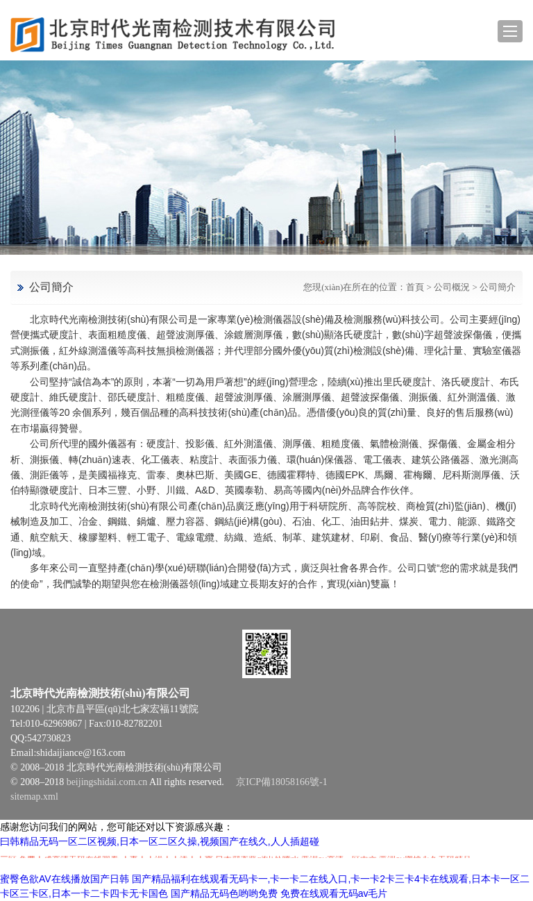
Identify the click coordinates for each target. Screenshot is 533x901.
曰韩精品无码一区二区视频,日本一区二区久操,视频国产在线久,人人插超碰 (159, 841)
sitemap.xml (34, 796)
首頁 (415, 287)
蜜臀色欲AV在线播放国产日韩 (64, 878)
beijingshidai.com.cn (107, 782)
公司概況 (452, 287)
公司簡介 (498, 287)
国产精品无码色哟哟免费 (224, 893)
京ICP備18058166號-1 (281, 782)
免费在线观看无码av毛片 (334, 893)
